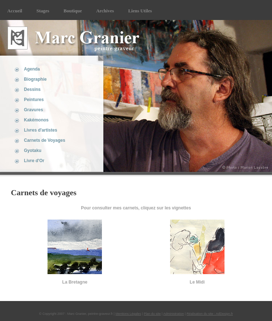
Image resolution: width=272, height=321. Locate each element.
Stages (43, 10)
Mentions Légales (128, 314)
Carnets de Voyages (44, 140)
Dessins (32, 89)
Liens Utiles (140, 10)
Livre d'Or (34, 160)
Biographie (35, 79)
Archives (105, 10)
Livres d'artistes (40, 130)
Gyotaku (32, 150)
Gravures (33, 109)
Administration (173, 314)
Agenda (32, 69)
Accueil (14, 10)
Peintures (34, 99)
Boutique (72, 10)
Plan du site (152, 314)
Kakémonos (36, 120)
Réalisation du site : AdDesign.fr (210, 314)
